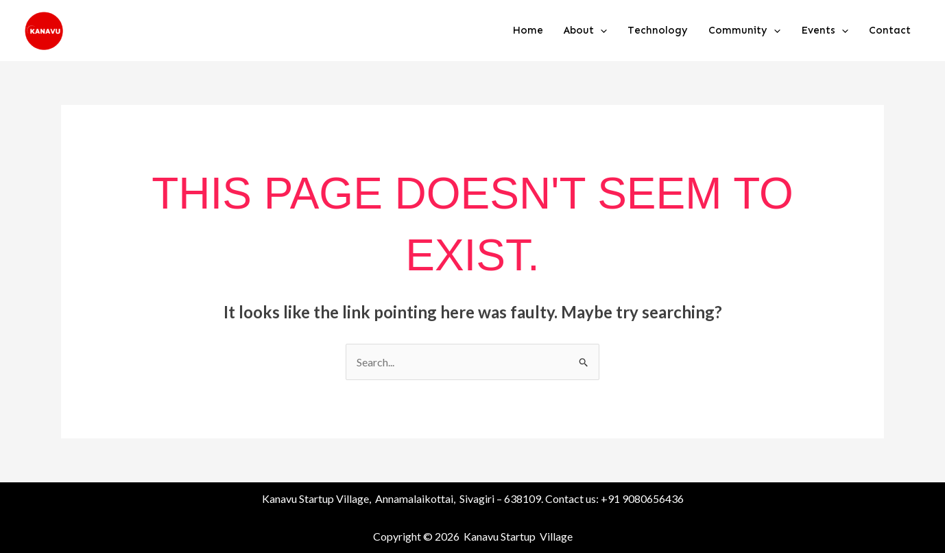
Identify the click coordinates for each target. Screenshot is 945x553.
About (585, 30)
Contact (890, 30)
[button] (600, 30)
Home (527, 30)
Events (824, 30)
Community (744, 30)
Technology (657, 30)
